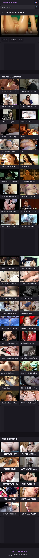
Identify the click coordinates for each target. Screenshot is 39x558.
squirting (13, 40)
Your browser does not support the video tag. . (19, 26)
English (36, 2)
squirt (20, 40)
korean (4, 40)
